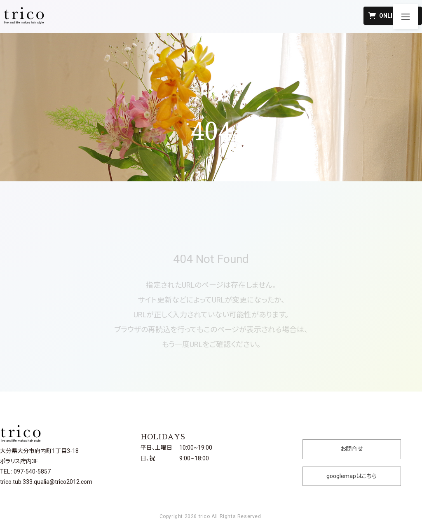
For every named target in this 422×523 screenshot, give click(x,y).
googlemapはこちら (351, 476)
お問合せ (351, 449)
